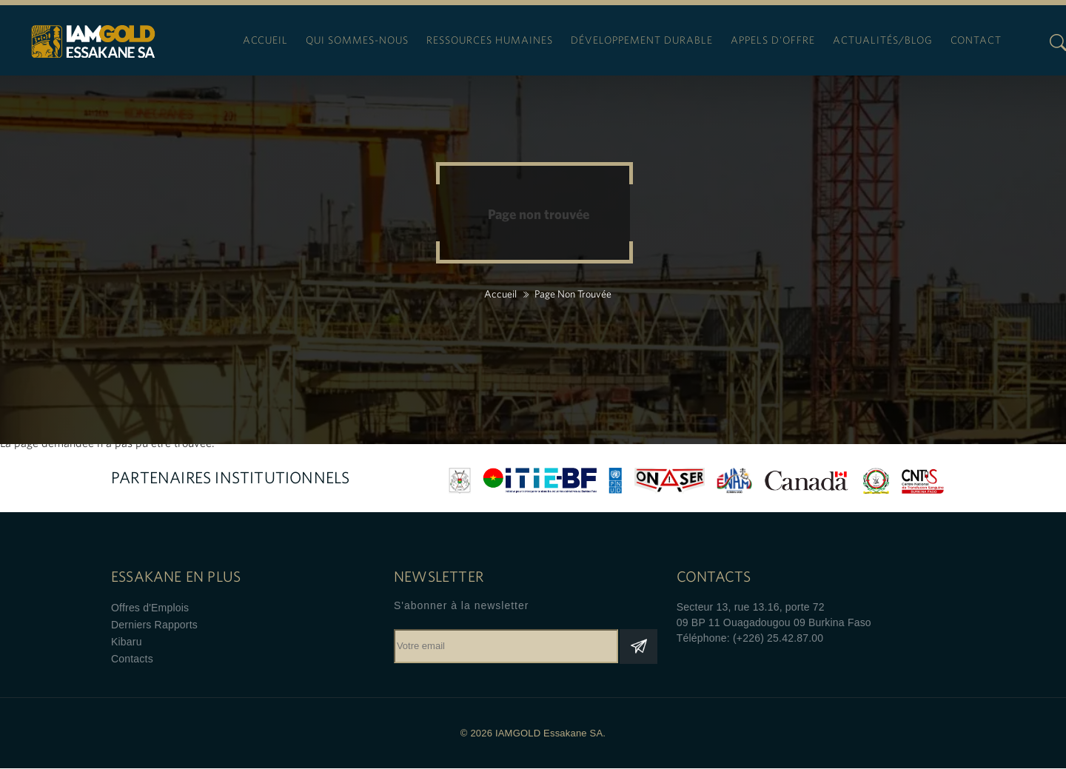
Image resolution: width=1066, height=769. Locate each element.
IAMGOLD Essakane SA (93, 45)
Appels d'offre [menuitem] (773, 40)
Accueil (500, 294)
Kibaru (126, 642)
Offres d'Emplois (150, 608)
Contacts (132, 659)
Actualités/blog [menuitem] (883, 40)
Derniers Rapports (154, 625)
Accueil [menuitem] (265, 40)
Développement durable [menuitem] (642, 40)
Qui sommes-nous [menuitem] (357, 40)
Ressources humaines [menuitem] (489, 40)
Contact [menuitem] (976, 40)
